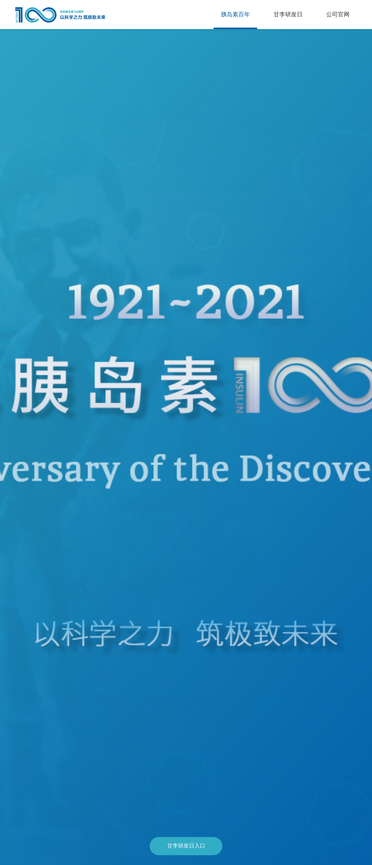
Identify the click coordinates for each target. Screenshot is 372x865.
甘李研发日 (288, 14)
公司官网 (337, 14)
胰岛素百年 (235, 14)
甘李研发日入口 (186, 846)
